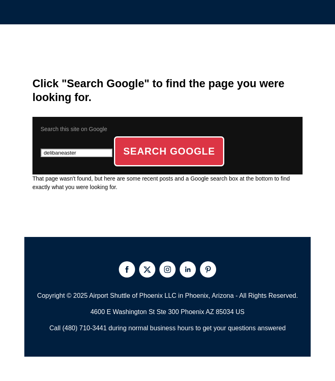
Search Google (169, 151)
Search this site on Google (74, 129)
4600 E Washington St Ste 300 (134, 311)
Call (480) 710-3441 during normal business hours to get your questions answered (167, 328)
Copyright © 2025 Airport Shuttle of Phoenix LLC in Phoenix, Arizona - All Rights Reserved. (167, 295)
